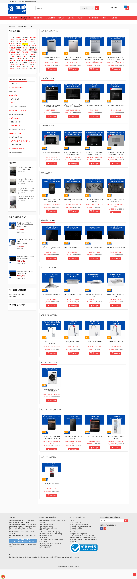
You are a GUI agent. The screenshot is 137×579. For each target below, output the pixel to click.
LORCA (12, 50)
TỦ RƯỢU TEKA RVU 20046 (94, 436)
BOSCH (33, 39)
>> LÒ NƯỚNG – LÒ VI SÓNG (17, 129)
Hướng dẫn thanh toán (76, 530)
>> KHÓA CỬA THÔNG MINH (17, 107)
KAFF (12, 37)
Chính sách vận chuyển (46, 524)
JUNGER (25, 66)
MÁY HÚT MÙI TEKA (48, 268)
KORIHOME (25, 46)
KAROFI (18, 44)
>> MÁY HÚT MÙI (14, 99)
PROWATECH (33, 52)
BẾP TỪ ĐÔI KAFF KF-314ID (25, 271)
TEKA (25, 41)
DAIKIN (12, 58)
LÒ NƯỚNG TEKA (47, 78)
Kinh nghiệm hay (75, 532)
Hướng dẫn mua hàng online (78, 534)
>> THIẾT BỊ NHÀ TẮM (15, 137)
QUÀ (18, 52)
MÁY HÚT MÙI (50, 18)
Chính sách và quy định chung (48, 528)
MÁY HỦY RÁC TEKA (48, 457)
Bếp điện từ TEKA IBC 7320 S (73, 247)
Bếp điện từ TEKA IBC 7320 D (94, 247)
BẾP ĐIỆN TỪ (38, 18)
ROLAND (32, 44)
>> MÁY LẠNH (13, 84)
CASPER (18, 56)
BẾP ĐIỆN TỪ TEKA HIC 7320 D (116, 247)
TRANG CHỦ (13, 18)
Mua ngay (53, 69)
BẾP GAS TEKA (46, 173)
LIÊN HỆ (114, 18)
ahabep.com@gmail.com (28, 1)
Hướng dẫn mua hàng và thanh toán (80, 526)
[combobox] (87, 7)
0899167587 (12, 1)
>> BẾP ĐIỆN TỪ (14, 91)
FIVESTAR (33, 48)
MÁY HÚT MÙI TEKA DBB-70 (51, 294)
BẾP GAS (61, 18)
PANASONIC (32, 56)
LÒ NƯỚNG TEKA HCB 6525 (116, 105)
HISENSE (18, 64)
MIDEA (12, 62)
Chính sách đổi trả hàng (46, 526)
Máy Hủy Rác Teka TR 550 (51, 484)
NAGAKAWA (32, 60)
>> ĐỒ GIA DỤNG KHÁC (16, 152)
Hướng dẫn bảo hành (76, 528)
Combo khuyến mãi (75, 522)
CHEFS (25, 54)
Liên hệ (72, 520)
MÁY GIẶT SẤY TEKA (49, 362)
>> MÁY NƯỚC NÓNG (15, 145)
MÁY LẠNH (81, 18)
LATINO (32, 64)
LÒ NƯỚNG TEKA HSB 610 (94, 105)
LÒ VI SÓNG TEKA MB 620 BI (51, 152)
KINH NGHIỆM (93, 18)
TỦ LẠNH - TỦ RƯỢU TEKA (51, 410)
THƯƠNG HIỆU (25, 18)
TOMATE (12, 54)
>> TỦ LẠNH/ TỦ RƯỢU (16, 114)
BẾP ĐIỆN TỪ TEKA (48, 220)
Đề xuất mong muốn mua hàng (79, 524)
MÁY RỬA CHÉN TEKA (49, 31)
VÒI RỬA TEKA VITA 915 (94, 342)
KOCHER (25, 37)
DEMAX (18, 39)
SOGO (18, 69)
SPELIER (12, 46)
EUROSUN (19, 48)
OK (126, 521)
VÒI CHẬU (71, 18)
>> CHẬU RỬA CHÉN (15, 122)
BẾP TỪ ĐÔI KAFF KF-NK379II (25, 256)
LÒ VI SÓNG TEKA (47, 126)
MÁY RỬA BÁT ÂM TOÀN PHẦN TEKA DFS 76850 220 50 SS (116, 59)
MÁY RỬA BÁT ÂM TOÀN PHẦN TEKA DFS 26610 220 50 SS (94, 59)
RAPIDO (25, 50)
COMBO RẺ (104, 18)
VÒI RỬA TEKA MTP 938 (116, 342)
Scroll (134, 574)
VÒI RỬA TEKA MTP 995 (73, 342)
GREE (25, 62)
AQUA (25, 58)
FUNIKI (18, 60)
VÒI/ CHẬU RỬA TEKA (49, 315)
